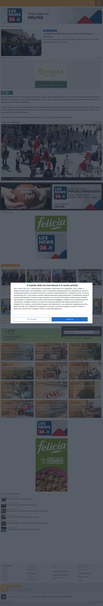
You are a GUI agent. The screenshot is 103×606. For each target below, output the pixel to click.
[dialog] (51, 303)
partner (28, 288)
